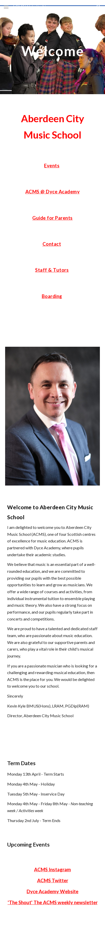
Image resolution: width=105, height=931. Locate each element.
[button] (6, 7)
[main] (52, 51)
